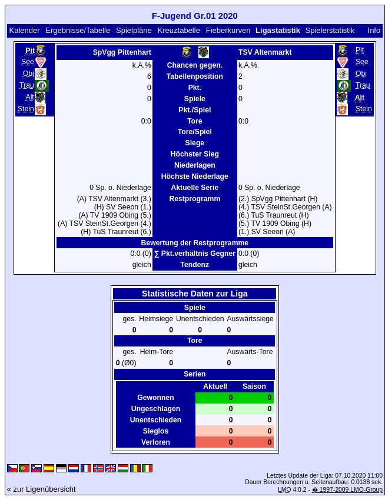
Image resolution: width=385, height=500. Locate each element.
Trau (26, 85)
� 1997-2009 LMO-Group (347, 489)
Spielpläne (134, 30)
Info (374, 30)
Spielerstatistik (329, 30)
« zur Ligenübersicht (41, 489)
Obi (28, 73)
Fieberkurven (228, 30)
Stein (26, 109)
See (27, 62)
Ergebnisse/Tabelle (77, 30)
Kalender (24, 30)
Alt (29, 97)
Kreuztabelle (179, 30)
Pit (360, 50)
